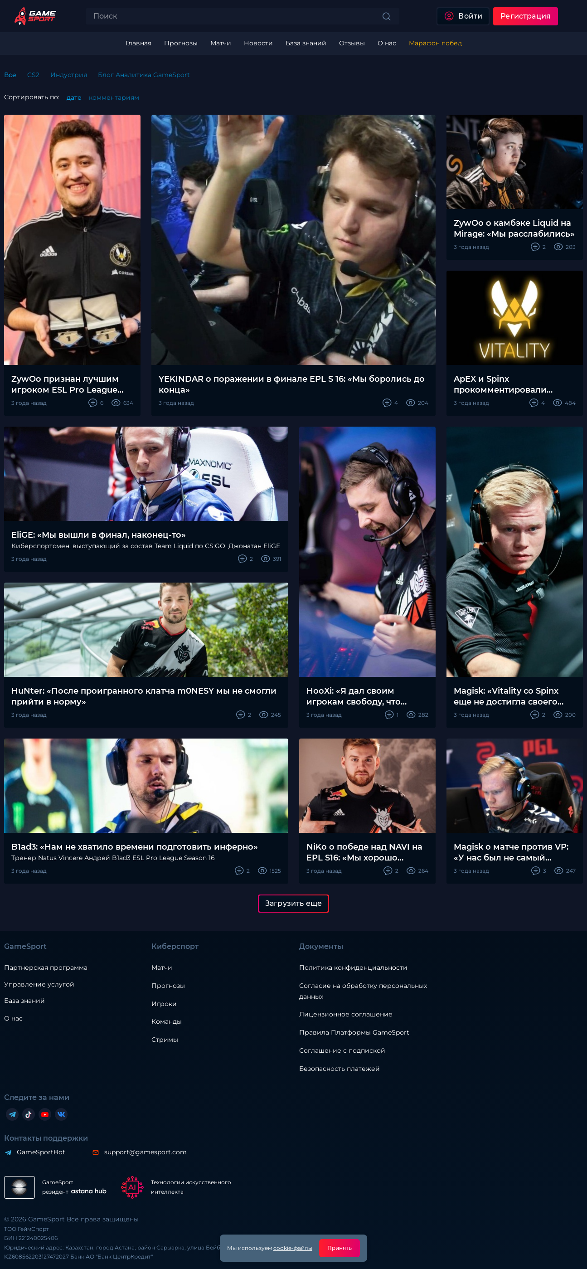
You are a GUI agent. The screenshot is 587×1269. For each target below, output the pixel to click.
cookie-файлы (292, 1248)
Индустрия (68, 75)
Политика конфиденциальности (353, 967)
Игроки (164, 1004)
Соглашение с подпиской (342, 1050)
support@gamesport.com (145, 1152)
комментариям (114, 97)
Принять (339, 1248)
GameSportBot (41, 1152)
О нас (13, 1018)
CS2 (33, 75)
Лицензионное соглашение (346, 1014)
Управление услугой (39, 984)
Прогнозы (168, 986)
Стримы (164, 1040)
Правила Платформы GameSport (354, 1032)
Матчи (161, 967)
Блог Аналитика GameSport (144, 75)
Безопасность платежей (339, 1069)
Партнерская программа (45, 967)
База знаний (24, 1001)
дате (74, 97)
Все (10, 75)
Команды (166, 1021)
